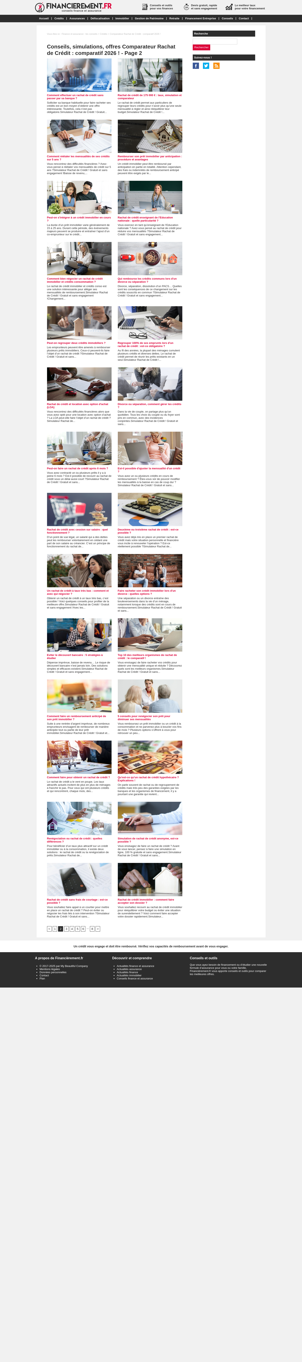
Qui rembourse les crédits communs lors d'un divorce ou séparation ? (147, 280)
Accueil (44, 18)
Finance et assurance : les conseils (79, 34)
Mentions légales (50, 969)
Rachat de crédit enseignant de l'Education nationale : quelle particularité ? (145, 219)
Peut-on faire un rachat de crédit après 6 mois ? (77, 468)
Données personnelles (53, 972)
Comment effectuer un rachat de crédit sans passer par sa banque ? (75, 97)
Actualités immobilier (129, 975)
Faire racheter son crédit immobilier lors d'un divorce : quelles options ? (147, 592)
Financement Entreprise (200, 18)
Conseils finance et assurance (135, 978)
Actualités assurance (129, 969)
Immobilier (122, 18)
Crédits (59, 18)
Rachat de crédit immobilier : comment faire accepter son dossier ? (146, 901)
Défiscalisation (100, 18)
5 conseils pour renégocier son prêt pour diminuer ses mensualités (144, 718)
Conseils (227, 18)
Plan (42, 978)
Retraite (174, 18)
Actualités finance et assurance (135, 966)
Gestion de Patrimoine (149, 18)
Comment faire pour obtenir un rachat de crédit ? (78, 777)
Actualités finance (127, 972)
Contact (244, 18)
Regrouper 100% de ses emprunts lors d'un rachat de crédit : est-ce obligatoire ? (146, 344)
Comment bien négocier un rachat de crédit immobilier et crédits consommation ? (75, 280)
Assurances (77, 18)
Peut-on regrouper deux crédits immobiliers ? (76, 343)
